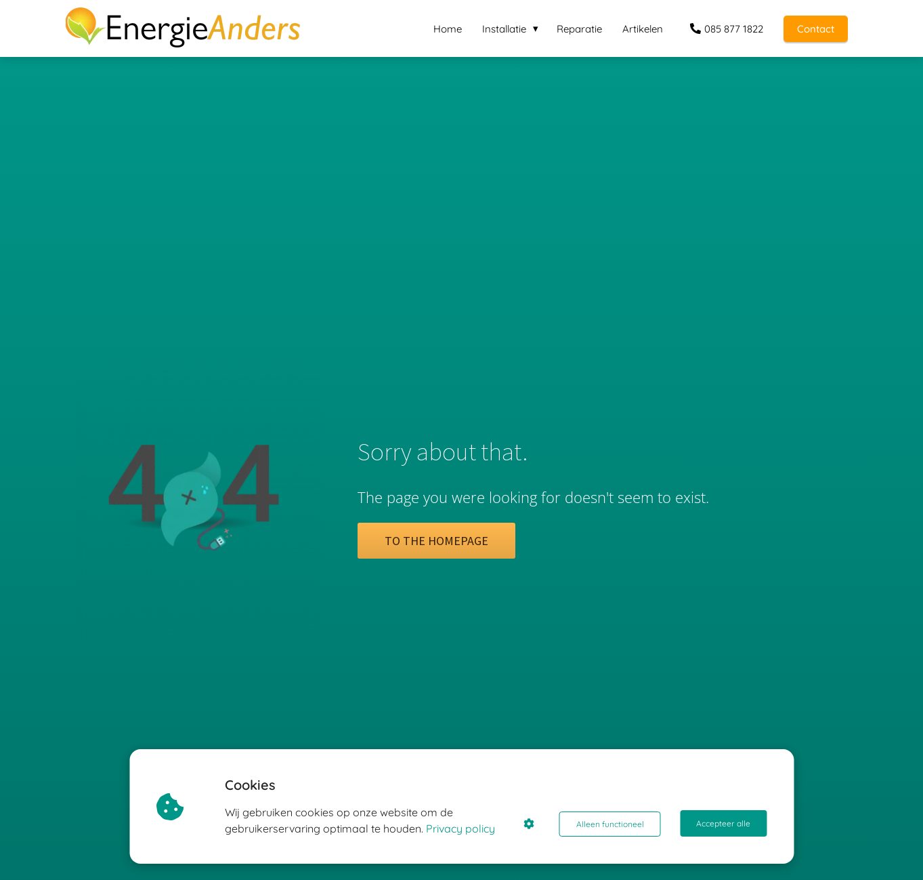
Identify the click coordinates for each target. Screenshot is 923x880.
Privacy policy (461, 828)
